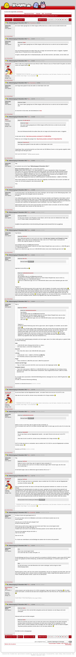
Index (20, 636)
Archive (23, 15)
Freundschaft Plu (51, 653)
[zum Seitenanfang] (8, 36)
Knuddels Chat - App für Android (17, 653)
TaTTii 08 (25, 236)
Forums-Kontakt (52, 643)
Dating (60, 653)
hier (41, 110)
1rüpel (24, 42)
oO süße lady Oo (26, 120)
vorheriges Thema (11, 636)
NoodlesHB (25, 432)
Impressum (39, 654)
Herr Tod (25, 258)
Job (43, 654)
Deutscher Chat (6, 653)
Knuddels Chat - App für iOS (32, 653)
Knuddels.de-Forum (9, 15)
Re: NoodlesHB (31, 512)
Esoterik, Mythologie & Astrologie (33, 15)
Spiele (57, 653)
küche (24, 608)
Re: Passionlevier (31, 22)
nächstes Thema (29, 636)
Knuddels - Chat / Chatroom (62, 643)
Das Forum (17, 15)
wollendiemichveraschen (28, 272)
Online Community (67, 653)
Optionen (9, 19)
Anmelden (20, 11)
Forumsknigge (48, 13)
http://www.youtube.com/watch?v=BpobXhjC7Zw (49, 139)
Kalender (38, 13)
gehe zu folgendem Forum (40, 641)
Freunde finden (42, 653)
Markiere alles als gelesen (10, 644)
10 (62, 19)
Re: (29, 38)
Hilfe (43, 13)
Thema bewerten (19, 19)
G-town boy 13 (26, 142)
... (54, 19)
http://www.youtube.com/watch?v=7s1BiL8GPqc (38, 136)
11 (65, 19)
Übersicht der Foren (29, 13)
